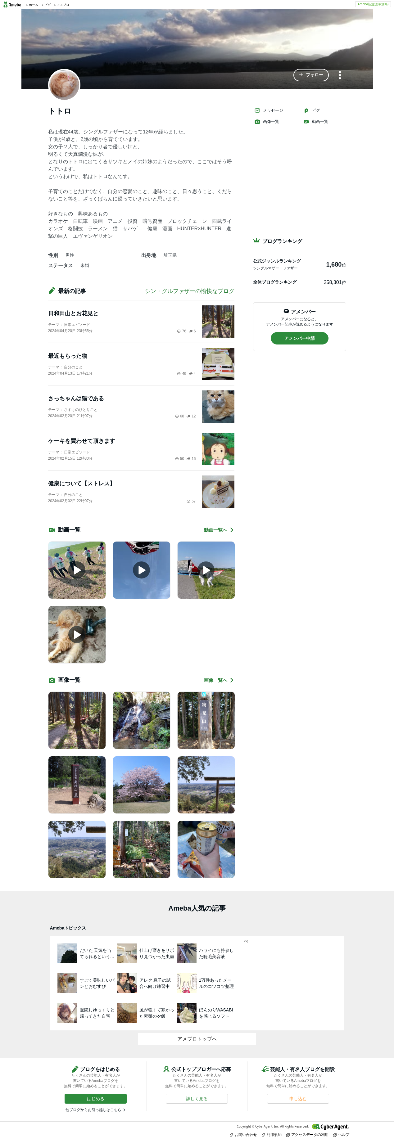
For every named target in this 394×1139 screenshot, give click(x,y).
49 (181, 373)
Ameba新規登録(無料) (373, 4)
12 (191, 416)
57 (191, 501)
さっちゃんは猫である (76, 398)
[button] (311, 75)
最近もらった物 (67, 356)
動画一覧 (315, 122)
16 (191, 459)
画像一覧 (266, 122)
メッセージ (268, 110)
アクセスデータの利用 (307, 1134)
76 (181, 331)
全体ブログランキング (275, 282)
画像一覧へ (219, 680)
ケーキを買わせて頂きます (81, 441)
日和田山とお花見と (73, 313)
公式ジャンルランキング (277, 261)
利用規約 (272, 1134)
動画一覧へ (219, 530)
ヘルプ (341, 1134)
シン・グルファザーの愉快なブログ (189, 291)
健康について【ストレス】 (81, 483)
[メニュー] (340, 75)
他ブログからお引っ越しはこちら (93, 1110)
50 (179, 459)
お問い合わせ (243, 1134)
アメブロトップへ (197, 1039)
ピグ (311, 110)
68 (179, 416)
